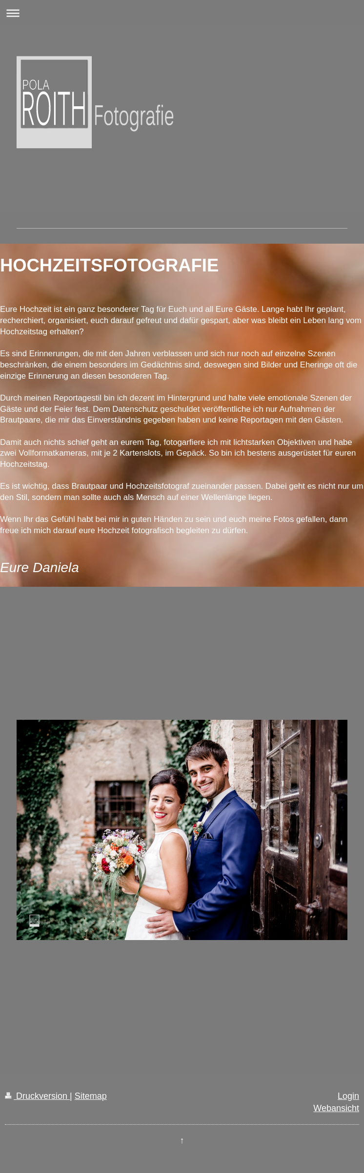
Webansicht (336, 1108)
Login (348, 1096)
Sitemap (91, 1096)
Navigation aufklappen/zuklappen (182, 12)
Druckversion (37, 1096)
